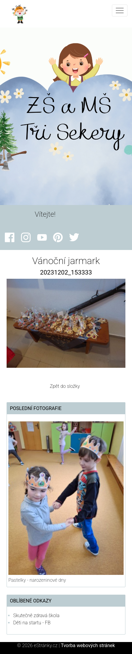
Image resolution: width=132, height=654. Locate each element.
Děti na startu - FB (32, 623)
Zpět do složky (65, 386)
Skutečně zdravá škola (36, 615)
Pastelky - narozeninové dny (37, 580)
